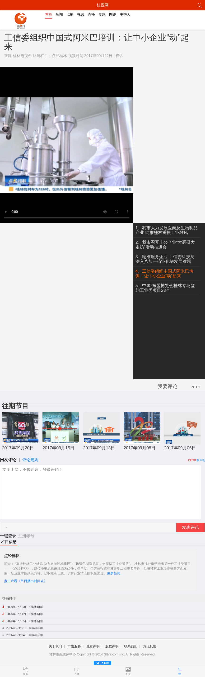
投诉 (119, 56)
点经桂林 (59, 56)
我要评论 (167, 386)
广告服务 (74, 646)
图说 (112, 14)
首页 (48, 14)
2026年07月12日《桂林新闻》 (26, 614)
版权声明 (112, 646)
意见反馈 (149, 646)
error (195, 386)
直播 (91, 14)
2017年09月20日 (18, 448)
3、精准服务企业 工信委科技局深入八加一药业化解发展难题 (165, 259)
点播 (70, 14)
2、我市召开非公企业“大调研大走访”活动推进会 (165, 244)
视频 (80, 14)
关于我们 (55, 646)
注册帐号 (26, 536)
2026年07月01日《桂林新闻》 (25, 628)
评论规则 (30, 460)
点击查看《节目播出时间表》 (25, 581)
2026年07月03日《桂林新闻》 (26, 607)
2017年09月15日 (58, 448)
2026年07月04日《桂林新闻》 (25, 635)
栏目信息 (8, 542)
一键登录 (8, 536)
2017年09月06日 (180, 448)
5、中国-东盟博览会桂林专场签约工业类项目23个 (165, 288)
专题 (102, 14)
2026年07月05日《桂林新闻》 (26, 621)
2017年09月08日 (139, 448)
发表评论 (190, 527)
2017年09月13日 (99, 448)
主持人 (125, 14)
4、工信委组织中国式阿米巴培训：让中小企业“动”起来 (164, 273)
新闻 (59, 14)
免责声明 (93, 646)
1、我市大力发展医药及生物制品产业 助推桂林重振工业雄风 (166, 230)
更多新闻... (115, 573)
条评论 (200, 460)
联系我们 (130, 646)
